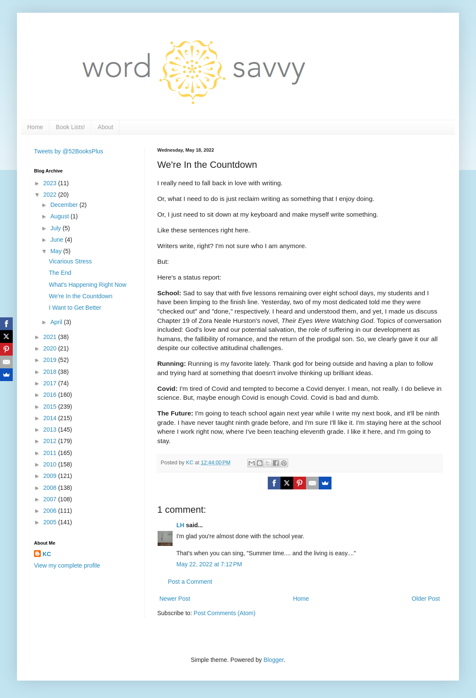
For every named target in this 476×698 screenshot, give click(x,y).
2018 (50, 371)
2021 (50, 336)
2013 (50, 429)
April (57, 322)
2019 (50, 359)
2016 (50, 394)
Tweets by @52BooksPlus (68, 151)
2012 (50, 441)
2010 (50, 464)
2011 (50, 452)
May (56, 251)
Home (35, 127)
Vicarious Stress (70, 261)
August (60, 216)
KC (46, 554)
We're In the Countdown (81, 296)
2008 (50, 487)
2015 (50, 406)
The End (60, 272)
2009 (50, 475)
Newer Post (174, 598)
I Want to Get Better (75, 307)
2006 (50, 510)
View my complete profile (67, 565)
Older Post (426, 598)
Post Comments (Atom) (224, 613)
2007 (50, 499)
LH (180, 525)
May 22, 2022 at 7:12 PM (209, 564)
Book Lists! (70, 127)
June (57, 239)
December (64, 204)
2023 (50, 183)
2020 (50, 348)
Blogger (273, 659)
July (56, 228)
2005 (50, 522)
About (105, 127)
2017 (50, 383)
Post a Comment (190, 581)
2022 (50, 194)
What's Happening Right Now (87, 284)
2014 (50, 418)
